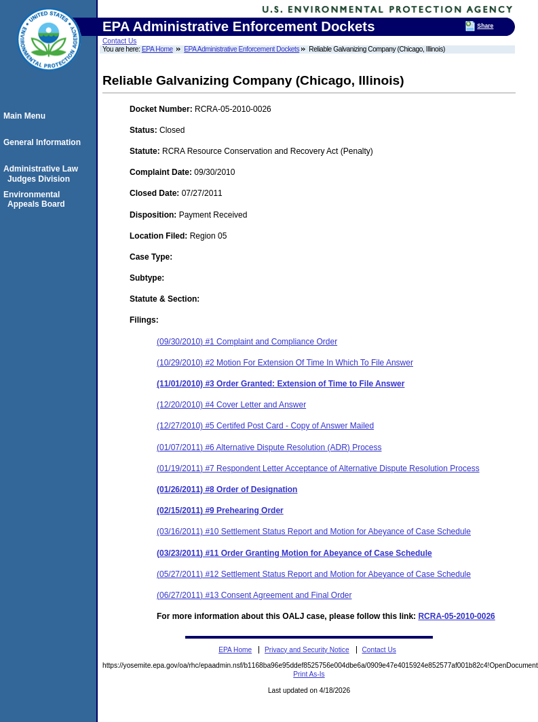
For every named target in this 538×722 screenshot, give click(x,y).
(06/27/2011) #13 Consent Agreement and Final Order (254, 595)
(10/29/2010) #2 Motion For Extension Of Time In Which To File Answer (285, 362)
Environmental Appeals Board (36, 199)
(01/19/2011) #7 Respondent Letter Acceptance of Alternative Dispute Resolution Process (318, 468)
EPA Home (157, 49)
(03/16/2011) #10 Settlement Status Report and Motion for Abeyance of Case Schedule (314, 531)
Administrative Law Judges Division (42, 173)
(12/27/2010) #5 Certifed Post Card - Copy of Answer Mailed (265, 425)
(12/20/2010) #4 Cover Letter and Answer (231, 404)
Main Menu (26, 116)
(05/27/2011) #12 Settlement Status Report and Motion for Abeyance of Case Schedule (314, 574)
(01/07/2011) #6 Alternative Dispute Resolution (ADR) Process (269, 447)
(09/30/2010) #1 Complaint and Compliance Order (247, 341)
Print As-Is (308, 674)
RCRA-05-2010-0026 (456, 616)
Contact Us (119, 41)
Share (485, 25)
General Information (44, 142)
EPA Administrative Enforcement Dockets (241, 49)
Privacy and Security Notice (307, 650)
